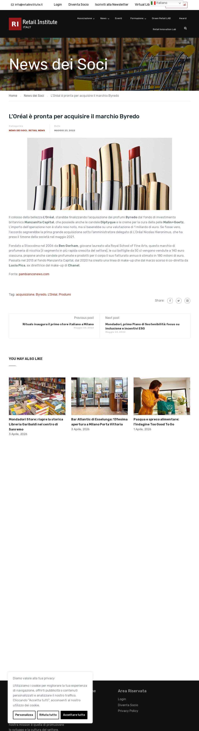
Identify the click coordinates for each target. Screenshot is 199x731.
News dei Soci (18, 130)
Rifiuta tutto (48, 715)
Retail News (37, 130)
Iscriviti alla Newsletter (111, 4)
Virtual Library (145, 4)
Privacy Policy (128, 711)
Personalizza (24, 715)
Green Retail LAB (161, 18)
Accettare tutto (74, 715)
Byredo (41, 294)
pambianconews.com (34, 274)
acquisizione (25, 294)
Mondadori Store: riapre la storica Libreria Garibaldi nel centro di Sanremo (36, 424)
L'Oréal (52, 294)
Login (58, 4)
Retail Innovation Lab (164, 29)
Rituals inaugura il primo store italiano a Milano (58, 324)
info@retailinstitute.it (29, 4)
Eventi (118, 18)
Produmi (65, 294)
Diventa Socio (79, 4)
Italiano (159, 3)
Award (182, 18)
